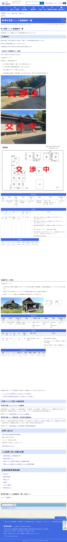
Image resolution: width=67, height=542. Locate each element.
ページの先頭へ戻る (60, 518)
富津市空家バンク (8, 458)
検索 (42, 3)
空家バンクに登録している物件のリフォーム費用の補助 (18, 464)
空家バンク (21, 13)
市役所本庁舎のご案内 (57, 521)
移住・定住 (14, 13)
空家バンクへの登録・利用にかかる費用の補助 (16, 461)
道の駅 (5, 482)
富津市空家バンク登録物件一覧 (12, 455)
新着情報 (8, 497)
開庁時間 (21, 521)
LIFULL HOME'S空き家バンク (18, 396)
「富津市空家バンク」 (11, 43)
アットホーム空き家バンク (17, 393)
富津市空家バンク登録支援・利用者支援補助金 (23, 425)
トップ (8, 13)
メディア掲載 (7, 485)
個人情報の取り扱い (29, 521)
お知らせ (5, 474)
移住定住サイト (7, 487)
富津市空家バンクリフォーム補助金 (19, 414)
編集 (15, 504)
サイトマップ (47, 521)
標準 (61, 3)
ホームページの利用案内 (10, 521)
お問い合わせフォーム (8, 446)
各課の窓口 (38, 521)
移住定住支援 (7, 476)
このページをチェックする (7, 504)
